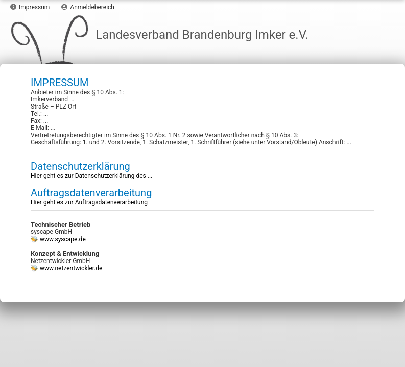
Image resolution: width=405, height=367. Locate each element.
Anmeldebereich (87, 7)
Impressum (30, 7)
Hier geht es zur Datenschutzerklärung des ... (91, 175)
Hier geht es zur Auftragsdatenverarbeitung (89, 202)
